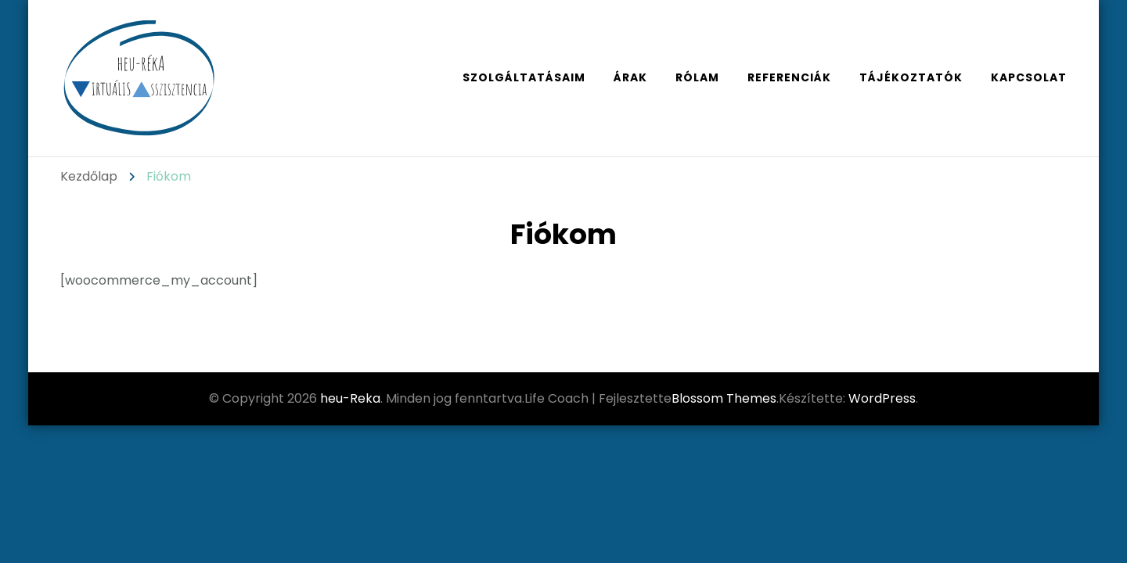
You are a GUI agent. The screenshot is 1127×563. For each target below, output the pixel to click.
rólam (697, 77)
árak (630, 77)
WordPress (882, 398)
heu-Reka (350, 398)
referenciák (789, 77)
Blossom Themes (724, 398)
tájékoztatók (911, 77)
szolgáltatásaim (524, 77)
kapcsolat (1029, 77)
